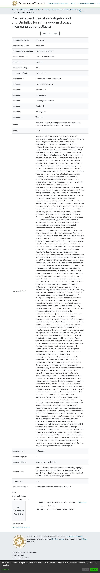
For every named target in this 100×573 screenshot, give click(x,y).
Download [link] (82, 502)
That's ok (93, 570)
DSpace (84, 539)
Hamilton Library (57, 539)
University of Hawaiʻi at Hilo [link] (30, 9)
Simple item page (50, 33)
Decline (85, 570)
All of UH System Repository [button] (82, 3)
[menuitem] (83, 3)
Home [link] (14, 9)
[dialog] (50, 566)
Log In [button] (84, 11)
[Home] (29, 3)
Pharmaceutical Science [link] (73, 9)
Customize (5, 570)
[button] (80, 11)
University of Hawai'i (75, 536)
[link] (21, 527)
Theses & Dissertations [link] (53, 9)
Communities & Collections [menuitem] (58, 3)
